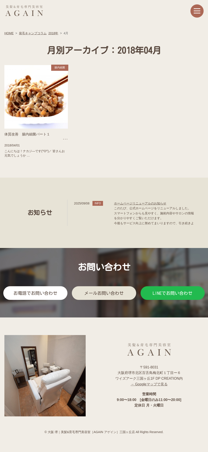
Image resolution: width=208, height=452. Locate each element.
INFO (98, 203)
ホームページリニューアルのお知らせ (140, 203)
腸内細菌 (59, 67)
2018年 (53, 33)
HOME (9, 33)
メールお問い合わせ (104, 293)
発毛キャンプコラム (33, 33)
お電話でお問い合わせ (35, 293)
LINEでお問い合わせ (172, 293)
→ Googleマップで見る (148, 384)
